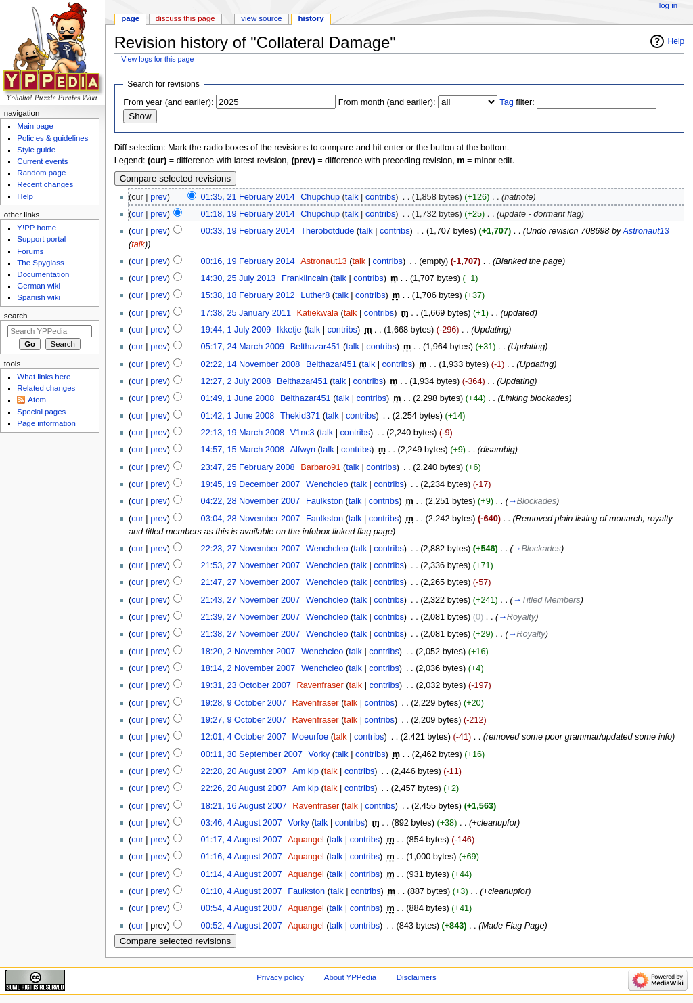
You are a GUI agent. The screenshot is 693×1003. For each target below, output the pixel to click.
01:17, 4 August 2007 (241, 840)
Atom (37, 400)
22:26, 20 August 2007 (244, 788)
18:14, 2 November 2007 (248, 668)
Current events (42, 161)
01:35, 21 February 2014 (248, 197)
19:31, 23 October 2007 (246, 685)
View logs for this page (157, 59)
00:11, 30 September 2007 (252, 754)
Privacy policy (280, 977)
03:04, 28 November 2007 (250, 519)
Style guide (36, 150)
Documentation (43, 274)
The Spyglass (40, 263)
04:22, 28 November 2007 (250, 501)
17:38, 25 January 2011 (246, 313)
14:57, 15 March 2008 (242, 449)
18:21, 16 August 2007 (244, 806)
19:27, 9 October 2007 (243, 720)
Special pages (41, 412)
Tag (506, 102)
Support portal (41, 239)
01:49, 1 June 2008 (238, 398)
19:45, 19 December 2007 (250, 484)
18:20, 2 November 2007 (248, 651)
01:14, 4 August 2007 (241, 874)
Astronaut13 (646, 231)
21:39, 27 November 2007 (250, 617)
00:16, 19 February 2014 (248, 261)
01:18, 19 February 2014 (248, 214)
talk (352, 197)
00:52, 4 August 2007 (241, 926)
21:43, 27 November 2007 (250, 600)
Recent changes (45, 184)
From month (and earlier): (387, 102)
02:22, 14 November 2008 (250, 364)
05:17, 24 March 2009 (242, 346)
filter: (517, 102)
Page (130, 18)
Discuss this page (185, 18)
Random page (41, 173)
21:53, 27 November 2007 (250, 565)
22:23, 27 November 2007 (250, 548)
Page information (46, 423)
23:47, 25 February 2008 (248, 467)
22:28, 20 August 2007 (244, 771)
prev (158, 197)
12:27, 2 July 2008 (236, 381)
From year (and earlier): (168, 102)
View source (261, 18)
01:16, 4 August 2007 (241, 856)
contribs (380, 197)
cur (137, 214)
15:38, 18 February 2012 (248, 295)
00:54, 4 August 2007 (241, 908)
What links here (43, 376)
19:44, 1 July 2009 (236, 330)
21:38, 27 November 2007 (250, 634)
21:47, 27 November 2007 (250, 582)
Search (16, 316)
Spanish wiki (38, 297)
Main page (35, 126)
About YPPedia (350, 977)
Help (676, 41)
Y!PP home (36, 227)
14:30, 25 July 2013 (238, 278)
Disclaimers (417, 977)
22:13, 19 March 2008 (242, 433)
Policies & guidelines (52, 138)
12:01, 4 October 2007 (243, 737)
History (311, 18)
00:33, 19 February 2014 (248, 231)
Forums (30, 251)
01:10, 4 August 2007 (241, 891)
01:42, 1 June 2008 (238, 416)
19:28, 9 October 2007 (243, 703)
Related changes (46, 388)
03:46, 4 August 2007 (241, 823)
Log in (668, 5)
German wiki (38, 286)
